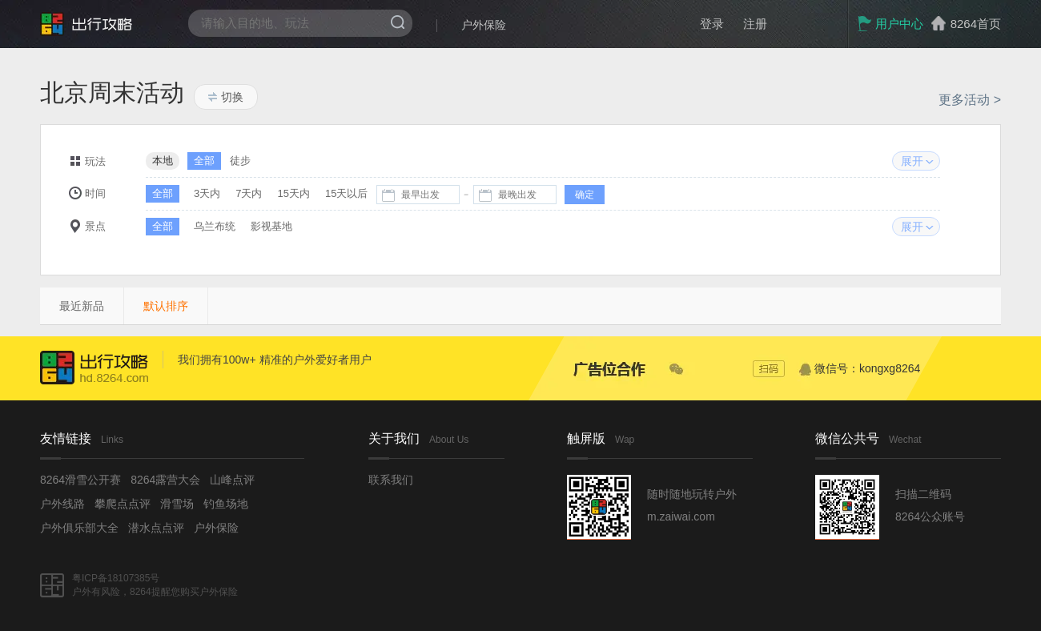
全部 (204, 161)
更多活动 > (970, 100)
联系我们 (390, 479)
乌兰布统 (214, 226)
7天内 (248, 193)
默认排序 (165, 305)
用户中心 (890, 23)
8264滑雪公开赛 (80, 479)
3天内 (207, 193)
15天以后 (346, 193)
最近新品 (81, 305)
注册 (755, 23)
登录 (712, 23)
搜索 (397, 22)
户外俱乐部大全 (79, 527)
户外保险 (483, 24)
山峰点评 (232, 479)
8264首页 (976, 23)
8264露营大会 (165, 479)
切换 (225, 96)
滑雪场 (177, 503)
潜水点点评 (156, 527)
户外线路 (62, 503)
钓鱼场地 (225, 503)
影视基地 (271, 226)
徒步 (240, 161)
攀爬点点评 (122, 503)
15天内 (293, 193)
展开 (912, 161)
